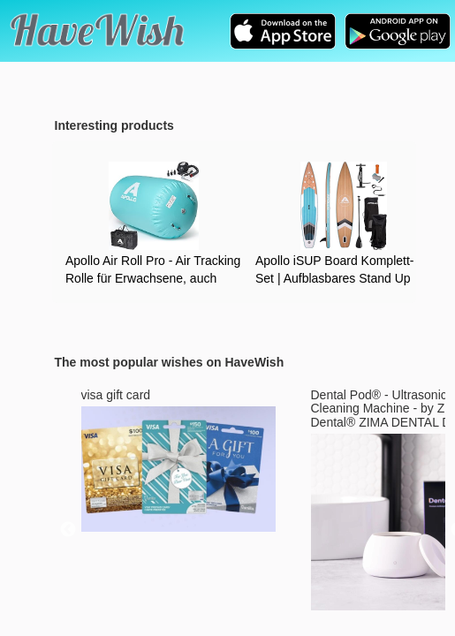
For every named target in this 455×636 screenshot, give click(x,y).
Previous (68, 530)
